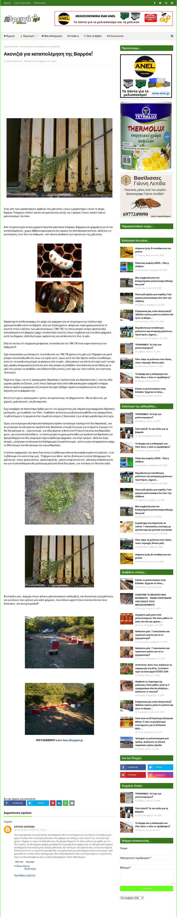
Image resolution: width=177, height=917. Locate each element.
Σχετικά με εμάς (22, 3)
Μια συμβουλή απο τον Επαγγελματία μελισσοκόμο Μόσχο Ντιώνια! (154, 281)
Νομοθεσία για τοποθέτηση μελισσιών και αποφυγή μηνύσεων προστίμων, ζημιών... (153, 331)
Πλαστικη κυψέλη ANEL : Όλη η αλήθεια (152, 265)
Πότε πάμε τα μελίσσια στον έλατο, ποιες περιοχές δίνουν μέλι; (153, 361)
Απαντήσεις (23, 866)
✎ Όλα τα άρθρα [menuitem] (92, 36)
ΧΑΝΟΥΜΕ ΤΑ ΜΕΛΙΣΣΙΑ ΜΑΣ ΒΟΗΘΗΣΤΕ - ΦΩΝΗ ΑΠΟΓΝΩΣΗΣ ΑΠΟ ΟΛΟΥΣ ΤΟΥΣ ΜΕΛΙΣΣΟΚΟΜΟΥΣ (153, 599)
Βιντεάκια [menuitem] (73, 36)
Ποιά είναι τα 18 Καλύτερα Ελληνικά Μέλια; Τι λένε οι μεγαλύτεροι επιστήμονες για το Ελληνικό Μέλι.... (154, 723)
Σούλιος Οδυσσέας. (24, 827)
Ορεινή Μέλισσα (14, 61)
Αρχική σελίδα (11, 46)
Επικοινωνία (40, 3)
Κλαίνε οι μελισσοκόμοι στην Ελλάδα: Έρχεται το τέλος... (150, 390)
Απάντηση (19, 862)
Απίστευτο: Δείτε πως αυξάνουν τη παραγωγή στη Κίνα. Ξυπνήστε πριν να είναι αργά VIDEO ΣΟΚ (153, 668)
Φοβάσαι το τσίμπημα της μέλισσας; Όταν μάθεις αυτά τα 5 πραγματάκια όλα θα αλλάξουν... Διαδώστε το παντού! (152, 686)
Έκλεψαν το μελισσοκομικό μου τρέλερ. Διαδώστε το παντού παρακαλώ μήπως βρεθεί (152, 742)
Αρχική (7, 3)
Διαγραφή (30, 862)
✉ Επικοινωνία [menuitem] (115, 36)
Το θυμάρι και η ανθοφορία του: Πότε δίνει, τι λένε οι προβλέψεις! (152, 376)
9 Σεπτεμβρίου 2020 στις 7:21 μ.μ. (31, 830)
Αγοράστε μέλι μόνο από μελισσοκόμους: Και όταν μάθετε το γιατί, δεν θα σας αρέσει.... (153, 618)
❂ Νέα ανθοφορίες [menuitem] (52, 36)
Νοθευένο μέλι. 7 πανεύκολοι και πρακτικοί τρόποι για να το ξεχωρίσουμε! (152, 635)
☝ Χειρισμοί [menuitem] (27, 36)
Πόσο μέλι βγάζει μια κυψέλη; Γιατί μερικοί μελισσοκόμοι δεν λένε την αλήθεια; (153, 298)
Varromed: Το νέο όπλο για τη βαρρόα (151, 430)
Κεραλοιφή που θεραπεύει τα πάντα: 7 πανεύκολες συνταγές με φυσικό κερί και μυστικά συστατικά (153, 526)
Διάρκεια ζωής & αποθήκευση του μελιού (153, 250)
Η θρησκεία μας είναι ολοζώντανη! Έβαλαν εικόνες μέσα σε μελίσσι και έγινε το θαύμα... (154, 314)
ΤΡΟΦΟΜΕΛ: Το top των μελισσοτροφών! (148, 346)
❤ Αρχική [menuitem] (9, 36)
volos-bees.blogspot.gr (69, 740)
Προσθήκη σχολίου (24, 875)
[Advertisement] (59, 92)
